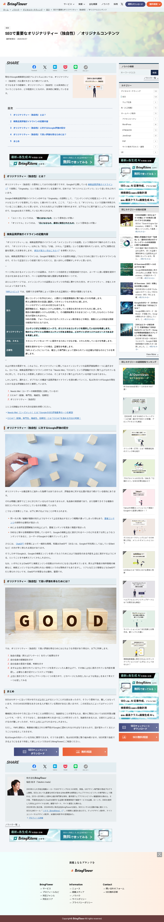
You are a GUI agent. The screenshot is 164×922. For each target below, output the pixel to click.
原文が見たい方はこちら (45, 250)
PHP (139, 141)
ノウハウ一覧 (11, 824)
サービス (69, 4)
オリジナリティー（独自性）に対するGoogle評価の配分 (39, 128)
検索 (154, 73)
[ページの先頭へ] (159, 854)
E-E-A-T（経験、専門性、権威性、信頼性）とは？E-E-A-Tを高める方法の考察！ (44, 418)
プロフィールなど (51, 892)
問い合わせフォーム (115, 888)
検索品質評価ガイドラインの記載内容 (30, 121)
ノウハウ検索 (127, 66)
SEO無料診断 (112, 892)
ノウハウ (105, 4)
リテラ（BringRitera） (52, 811)
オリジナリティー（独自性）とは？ (29, 115)
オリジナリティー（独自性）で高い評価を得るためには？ (39, 134)
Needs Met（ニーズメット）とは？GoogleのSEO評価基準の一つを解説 (40, 412)
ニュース (76, 888)
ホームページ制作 (139, 113)
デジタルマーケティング (139, 91)
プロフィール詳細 (36, 818)
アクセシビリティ (139, 119)
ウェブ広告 (139, 102)
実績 (81, 4)
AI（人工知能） (139, 107)
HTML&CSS (139, 130)
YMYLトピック (12, 291)
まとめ (16, 141)
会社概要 (93, 4)
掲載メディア (78, 892)
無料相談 (153, 4)
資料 (135, 4)
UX (139, 152)
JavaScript (139, 135)
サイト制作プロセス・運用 (139, 146)
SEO (139, 96)
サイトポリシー (79, 899)
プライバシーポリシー (82, 902)
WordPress (139, 124)
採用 (116, 4)
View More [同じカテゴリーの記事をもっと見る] (151, 354)
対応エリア (48, 899)
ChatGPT (20, 544)
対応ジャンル (49, 895)
